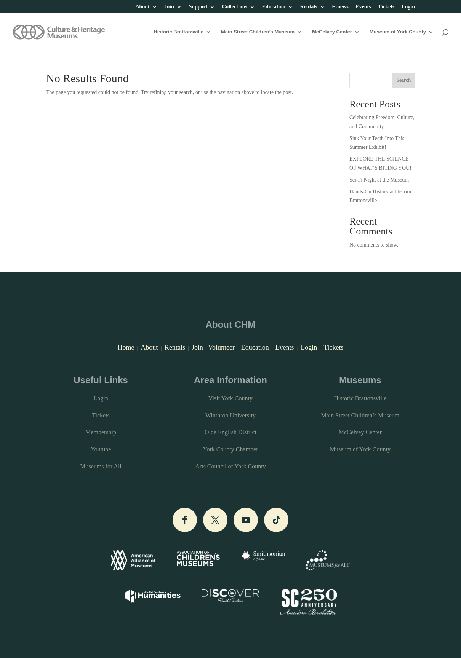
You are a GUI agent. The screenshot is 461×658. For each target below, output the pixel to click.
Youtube (101, 449)
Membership (100, 432)
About (142, 7)
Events (363, 7)
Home (125, 347)
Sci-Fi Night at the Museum (379, 180)
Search (403, 80)
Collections (234, 7)
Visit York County (230, 398)
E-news (340, 7)
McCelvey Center (332, 32)
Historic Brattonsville (178, 32)
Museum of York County (398, 32)
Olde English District (230, 432)
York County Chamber (230, 449)
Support (198, 7)
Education (273, 7)
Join (169, 7)
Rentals (308, 7)
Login (408, 7)
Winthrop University (230, 415)
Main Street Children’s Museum (258, 32)
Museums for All (100, 466)
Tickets (386, 7)
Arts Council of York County (230, 466)
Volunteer (221, 347)
